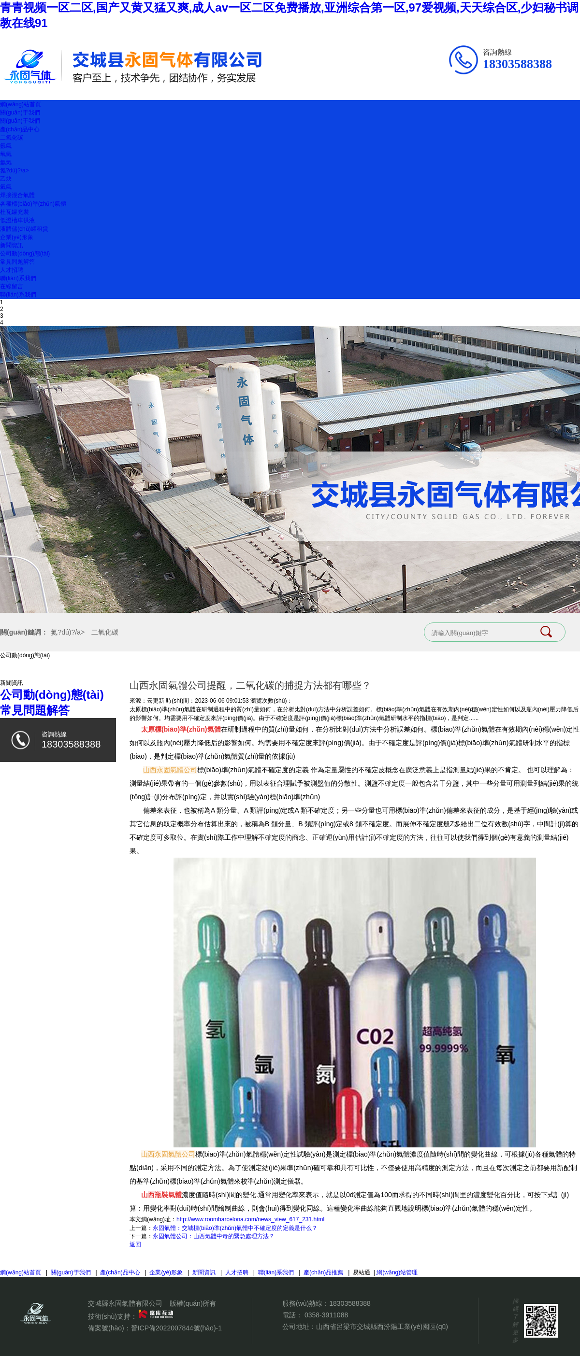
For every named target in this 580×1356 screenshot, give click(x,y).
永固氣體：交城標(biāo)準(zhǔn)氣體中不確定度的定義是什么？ (235, 1228)
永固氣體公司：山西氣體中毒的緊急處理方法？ (214, 1236)
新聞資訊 (11, 245)
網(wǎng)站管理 (397, 1272)
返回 (135, 1244)
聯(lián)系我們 (18, 278)
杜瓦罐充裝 (14, 212)
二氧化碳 (11, 137)
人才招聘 (11, 270)
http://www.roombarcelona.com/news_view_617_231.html (250, 1219)
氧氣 (6, 154)
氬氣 (6, 145)
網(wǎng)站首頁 (20, 104)
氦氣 (6, 187)
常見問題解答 (17, 261)
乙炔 (6, 178)
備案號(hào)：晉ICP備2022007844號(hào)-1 (155, 1328)
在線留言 (11, 286)
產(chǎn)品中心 (20, 129)
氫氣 (6, 162)
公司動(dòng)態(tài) (25, 253)
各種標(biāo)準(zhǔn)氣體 (33, 203)
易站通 (365, 1272)
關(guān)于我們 (20, 112)
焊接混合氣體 (17, 195)
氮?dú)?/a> (14, 170)
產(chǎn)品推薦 (323, 1272)
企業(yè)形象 (16, 237)
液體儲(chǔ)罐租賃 (24, 229)
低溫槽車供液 (17, 220)
